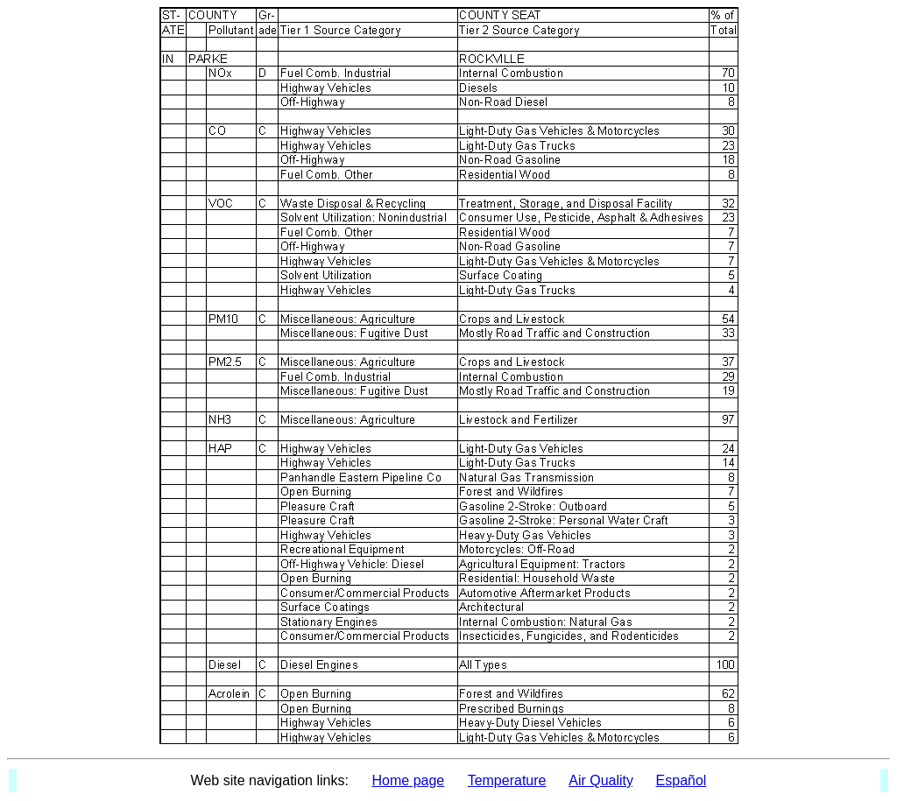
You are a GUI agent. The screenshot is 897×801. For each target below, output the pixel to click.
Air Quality (600, 780)
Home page (408, 780)
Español (681, 780)
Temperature (507, 780)
